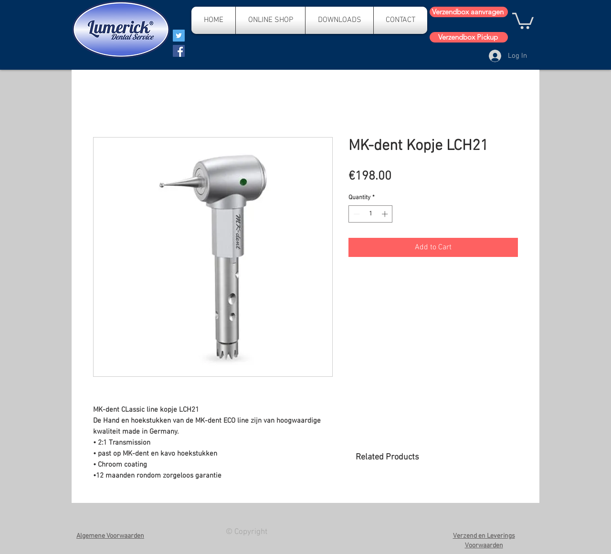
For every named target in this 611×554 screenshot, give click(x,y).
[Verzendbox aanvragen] (469, 12)
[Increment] (385, 214)
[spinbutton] (370, 214)
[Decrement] (355, 214)
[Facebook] (179, 51)
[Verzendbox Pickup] (469, 37)
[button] (523, 20)
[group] (437, 498)
